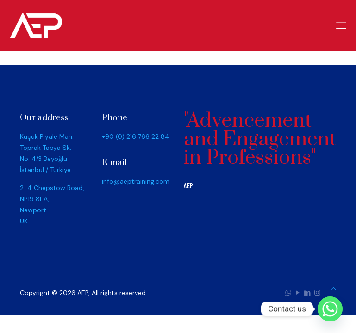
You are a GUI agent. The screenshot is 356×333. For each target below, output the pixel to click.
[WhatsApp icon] (288, 292)
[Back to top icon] (333, 288)
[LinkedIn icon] (307, 292)
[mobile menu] (341, 25)
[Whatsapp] (330, 308)
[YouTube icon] (297, 292)
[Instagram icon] (317, 292)
